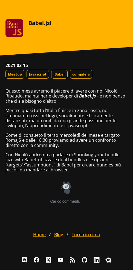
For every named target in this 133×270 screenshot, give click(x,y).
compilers (81, 74)
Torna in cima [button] (86, 234)
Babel (59, 74)
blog (58, 234)
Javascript (38, 74)
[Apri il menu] (123, 8)
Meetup (15, 74)
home (39, 234)
